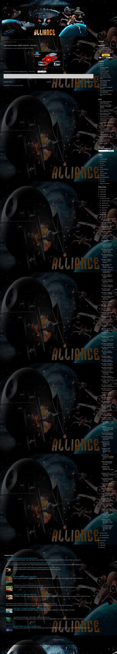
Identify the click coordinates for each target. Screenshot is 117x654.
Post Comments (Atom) (17, 85)
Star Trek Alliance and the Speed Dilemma (107, 433)
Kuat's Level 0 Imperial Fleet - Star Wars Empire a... (107, 505)
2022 (101, 540)
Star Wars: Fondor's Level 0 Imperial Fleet (106, 394)
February (104, 535)
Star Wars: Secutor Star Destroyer (107, 348)
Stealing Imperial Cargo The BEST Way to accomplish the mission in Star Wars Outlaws (36, 567)
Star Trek (102, 179)
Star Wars (102, 181)
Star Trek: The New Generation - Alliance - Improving (107, 372)
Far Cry (102, 163)
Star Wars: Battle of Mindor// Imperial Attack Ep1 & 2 (106, 245)
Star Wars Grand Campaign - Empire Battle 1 (25, 576)
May (103, 214)
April (103, 217)
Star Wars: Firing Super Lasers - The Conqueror (107, 381)
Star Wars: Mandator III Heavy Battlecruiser (107, 344)
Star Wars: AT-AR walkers (105, 317)
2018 (101, 545)
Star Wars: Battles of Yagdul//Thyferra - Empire (106, 276)
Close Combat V (104, 134)
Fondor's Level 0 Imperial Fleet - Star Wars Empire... (107, 500)
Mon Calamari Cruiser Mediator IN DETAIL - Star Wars (107, 480)
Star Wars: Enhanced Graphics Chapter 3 (107, 285)
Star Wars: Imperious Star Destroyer (106, 389)
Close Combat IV (104, 129)
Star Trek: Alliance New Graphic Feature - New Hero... (107, 298)
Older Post (89, 82)
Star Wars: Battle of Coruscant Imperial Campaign (107, 321)
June (103, 212)
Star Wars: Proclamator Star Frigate (107, 337)
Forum (101, 65)
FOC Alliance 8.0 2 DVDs (106, 116)
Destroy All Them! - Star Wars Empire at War (25, 594)
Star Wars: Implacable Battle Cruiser (107, 219)
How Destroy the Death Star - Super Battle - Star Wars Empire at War (31, 617)
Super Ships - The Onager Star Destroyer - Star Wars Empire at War (31, 608)
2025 (101, 192)
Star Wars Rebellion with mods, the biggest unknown (27, 626)
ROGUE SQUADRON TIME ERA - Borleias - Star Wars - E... (107, 510)
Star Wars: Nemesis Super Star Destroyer (107, 385)
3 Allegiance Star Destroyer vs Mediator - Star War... (105, 450)
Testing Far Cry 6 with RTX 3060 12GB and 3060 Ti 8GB (28, 585)
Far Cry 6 (102, 165)
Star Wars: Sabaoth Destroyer (106, 232)
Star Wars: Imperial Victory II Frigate (106, 414)
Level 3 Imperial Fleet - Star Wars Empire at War (107, 485)
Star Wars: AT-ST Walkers (105, 325)
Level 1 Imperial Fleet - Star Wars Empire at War (107, 495)
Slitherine (102, 175)
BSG (101, 157)
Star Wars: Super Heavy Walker (105, 289)
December (104, 198)
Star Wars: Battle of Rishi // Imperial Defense (106, 261)
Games (102, 171)
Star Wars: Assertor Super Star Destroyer (107, 377)
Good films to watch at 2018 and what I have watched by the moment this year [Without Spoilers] (31, 603)
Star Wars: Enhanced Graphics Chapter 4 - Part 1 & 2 (107, 281)
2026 (101, 189)
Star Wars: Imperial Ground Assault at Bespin (106, 352)
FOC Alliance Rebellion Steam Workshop (106, 102)
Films (101, 167)
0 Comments (31, 71)
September (105, 205)
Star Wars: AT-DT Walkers (105, 333)
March (103, 533)
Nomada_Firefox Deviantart (104, 68)
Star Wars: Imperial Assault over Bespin (107, 360)
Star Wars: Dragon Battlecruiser (106, 402)
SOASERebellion (104, 177)
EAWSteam (103, 161)
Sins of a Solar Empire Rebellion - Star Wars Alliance (106, 106)
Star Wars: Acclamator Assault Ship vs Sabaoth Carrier (107, 250)
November (104, 200)
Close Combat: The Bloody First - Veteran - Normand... (107, 266)
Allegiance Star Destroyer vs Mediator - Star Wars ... (107, 469)
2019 (101, 543)
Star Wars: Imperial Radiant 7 (106, 410)
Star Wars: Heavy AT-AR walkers (107, 302)
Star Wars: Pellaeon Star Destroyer (106, 398)
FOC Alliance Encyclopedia (103, 84)
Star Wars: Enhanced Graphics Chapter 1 (107, 368)
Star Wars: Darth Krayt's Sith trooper (107, 329)
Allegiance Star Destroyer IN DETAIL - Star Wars (107, 474)
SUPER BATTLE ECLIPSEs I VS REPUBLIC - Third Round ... (106, 521)
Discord (102, 63)
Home (49, 82)
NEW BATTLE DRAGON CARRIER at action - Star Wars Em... (107, 457)
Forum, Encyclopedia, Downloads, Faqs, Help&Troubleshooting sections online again (29, 563)
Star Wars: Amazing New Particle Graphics (106, 237)
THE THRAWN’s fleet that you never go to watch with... (107, 438)
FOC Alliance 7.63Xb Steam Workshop (105, 114)
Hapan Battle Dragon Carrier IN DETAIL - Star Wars (107, 463)
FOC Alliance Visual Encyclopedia (105, 81)
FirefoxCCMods (104, 169)
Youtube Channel (104, 71)
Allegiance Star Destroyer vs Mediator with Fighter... (105, 444)
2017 (101, 547)
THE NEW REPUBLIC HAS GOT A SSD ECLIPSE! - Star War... (107, 528)
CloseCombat (103, 159)
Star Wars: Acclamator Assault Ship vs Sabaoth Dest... (107, 271)
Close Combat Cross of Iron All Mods (106, 119)
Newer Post (8, 82)
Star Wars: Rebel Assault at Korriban (107, 357)
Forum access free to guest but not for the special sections (22, 558)
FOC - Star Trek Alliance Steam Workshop (106, 110)
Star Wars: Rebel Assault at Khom (106, 309)
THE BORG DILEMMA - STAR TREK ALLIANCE (107, 516)
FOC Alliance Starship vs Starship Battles (106, 91)
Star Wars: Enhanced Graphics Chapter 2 (107, 364)
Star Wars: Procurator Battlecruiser (107, 313)
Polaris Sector (103, 143)
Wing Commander (104, 183)
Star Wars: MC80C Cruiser (106, 223)
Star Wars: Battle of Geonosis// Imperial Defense (107, 256)
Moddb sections (104, 73)
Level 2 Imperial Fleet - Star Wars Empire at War (107, 490)
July (103, 210)
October (104, 203)
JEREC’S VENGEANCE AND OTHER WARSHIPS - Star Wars (107, 428)
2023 (101, 196)
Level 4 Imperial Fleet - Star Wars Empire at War (107, 423)
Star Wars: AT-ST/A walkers (106, 305)
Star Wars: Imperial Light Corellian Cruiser (106, 406)
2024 (101, 194)
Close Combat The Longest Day (105, 140)
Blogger (62, 639)
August (104, 207)
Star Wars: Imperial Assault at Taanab (106, 293)
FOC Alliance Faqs (105, 75)
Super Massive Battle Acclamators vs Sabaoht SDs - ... (106, 228)
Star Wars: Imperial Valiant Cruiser (106, 418)
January (104, 537)
